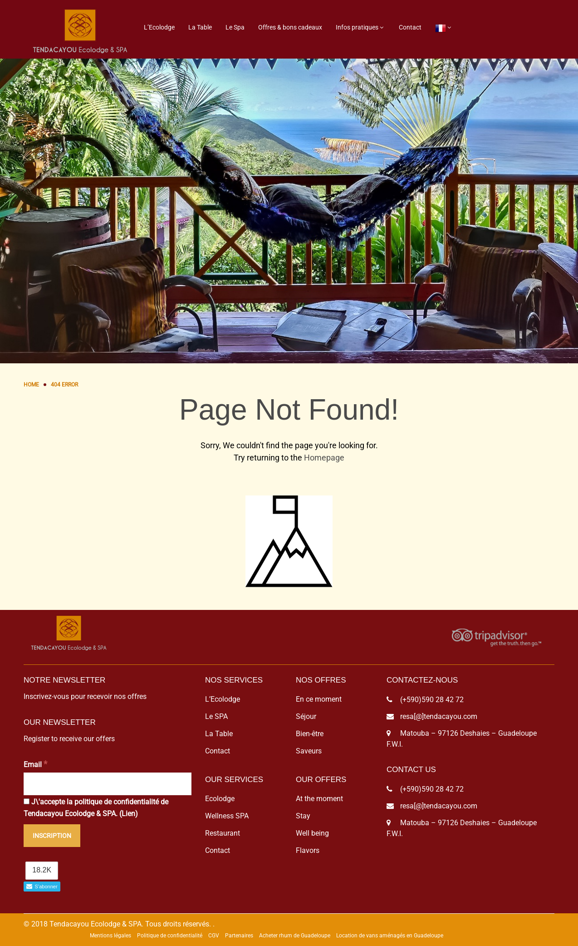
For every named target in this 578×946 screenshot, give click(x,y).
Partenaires (239, 935)
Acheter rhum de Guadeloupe (294, 935)
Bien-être (309, 733)
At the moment (319, 798)
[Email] (107, 784)
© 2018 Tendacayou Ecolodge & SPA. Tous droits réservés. (117, 924)
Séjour (306, 716)
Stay (303, 816)
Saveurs (309, 751)
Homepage (324, 457)
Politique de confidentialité (169, 935)
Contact (410, 27)
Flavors (307, 850)
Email (35, 764)
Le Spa (235, 27)
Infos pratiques (357, 27)
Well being (312, 833)
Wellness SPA (227, 816)
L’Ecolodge (159, 27)
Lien (128, 813)
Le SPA (216, 716)
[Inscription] (52, 835)
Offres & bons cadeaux (290, 27)
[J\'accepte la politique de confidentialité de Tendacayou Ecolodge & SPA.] (26, 801)
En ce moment (319, 699)
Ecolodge (220, 798)
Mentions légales (110, 935)
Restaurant (222, 833)
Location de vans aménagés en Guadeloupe (389, 935)
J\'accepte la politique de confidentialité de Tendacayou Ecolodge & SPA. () (96, 807)
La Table (200, 27)
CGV (213, 935)
